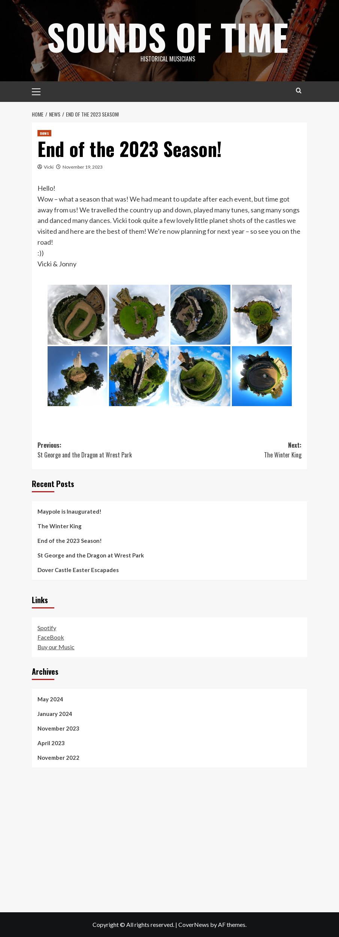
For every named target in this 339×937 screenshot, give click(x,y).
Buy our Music (56, 646)
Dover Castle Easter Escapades (78, 569)
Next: (236, 450)
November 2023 (58, 728)
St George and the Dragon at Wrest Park (90, 555)
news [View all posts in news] (44, 133)
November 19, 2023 (83, 167)
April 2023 (51, 743)
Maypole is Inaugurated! (69, 511)
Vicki (49, 167)
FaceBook (50, 637)
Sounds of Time (167, 35)
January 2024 (54, 713)
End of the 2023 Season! (69, 540)
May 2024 (50, 699)
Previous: (103, 450)
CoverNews (193, 924)
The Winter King (59, 526)
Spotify (46, 627)
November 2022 (58, 757)
